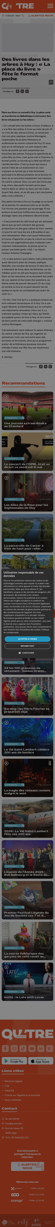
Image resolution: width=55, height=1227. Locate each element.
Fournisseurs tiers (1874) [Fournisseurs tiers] (22, 604)
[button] (27, 653)
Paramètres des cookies (30, 630)
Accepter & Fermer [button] (27, 639)
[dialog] (27, 613)
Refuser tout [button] (27, 646)
